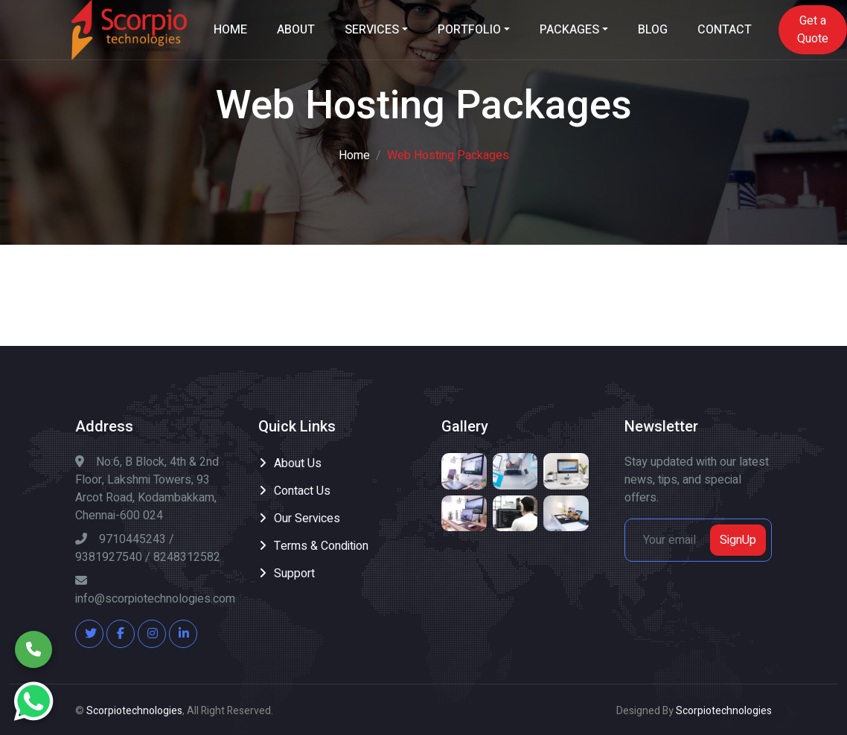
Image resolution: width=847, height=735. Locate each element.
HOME (230, 30)
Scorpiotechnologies (134, 711)
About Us (298, 463)
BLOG (653, 30)
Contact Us (302, 491)
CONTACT (724, 30)
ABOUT (296, 30)
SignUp (738, 540)
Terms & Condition (321, 546)
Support (294, 573)
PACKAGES (569, 30)
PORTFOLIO (469, 30)
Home (354, 155)
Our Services (307, 518)
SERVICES (372, 30)
